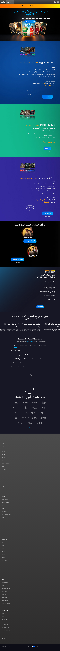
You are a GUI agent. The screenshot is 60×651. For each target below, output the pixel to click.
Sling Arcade (4, 597)
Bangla (3, 554)
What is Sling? (5, 582)
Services (3, 440)
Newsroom (4, 594)
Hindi (3, 542)
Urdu (3, 545)
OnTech (16, 641)
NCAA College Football (6, 514)
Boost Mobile (4, 641)
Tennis (3, 520)
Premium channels (6, 463)
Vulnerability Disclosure (18, 648)
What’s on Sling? (23, 345)
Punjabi (3, 551)
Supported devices (6, 588)
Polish (3, 572)
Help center (4, 591)
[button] (30, 21)
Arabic (3, 548)
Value (3, 585)
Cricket (3, 534)
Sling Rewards (5, 600)
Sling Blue (4, 454)
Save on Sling (42, 345)
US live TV (4, 613)
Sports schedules (5, 502)
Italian (3, 566)
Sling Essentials (5, 443)
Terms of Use (13, 646)
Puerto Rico (4, 619)
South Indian (4, 560)
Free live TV (4, 477)
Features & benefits (6, 603)
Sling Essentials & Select (7, 448)
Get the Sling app (5, 491)
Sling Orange (4, 451)
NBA (3, 508)
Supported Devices (32, 427)
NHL (3, 517)
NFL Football (4, 511)
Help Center (30, 341)
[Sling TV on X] (9, 638)
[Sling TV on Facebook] (4, 638)
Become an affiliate (6, 630)
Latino (3, 616)
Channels (4, 480)
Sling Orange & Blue (6, 457)
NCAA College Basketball (7, 529)
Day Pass (4, 460)
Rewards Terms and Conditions (7, 648)
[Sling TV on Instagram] (6, 638)
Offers (3, 466)
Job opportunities (5, 633)
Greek (3, 569)
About (15, 345)
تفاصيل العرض (30, 24)
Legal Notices (38, 646)
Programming (4, 486)
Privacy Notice (20, 646)
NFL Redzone (5, 523)
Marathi (3, 557)
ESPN (3, 505)
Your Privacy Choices (29, 646)
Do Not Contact (46, 646)
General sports (5, 499)
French (3, 563)
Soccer (3, 526)
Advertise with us (5, 627)
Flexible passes (33, 345)
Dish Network (10, 641)
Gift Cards (4, 469)
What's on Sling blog (6, 483)
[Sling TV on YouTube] (2, 638)
